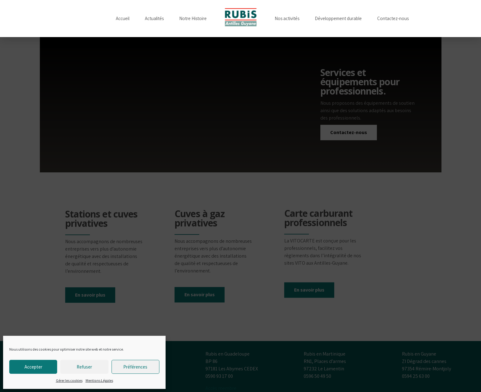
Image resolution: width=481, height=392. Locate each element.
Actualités (154, 18)
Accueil (122, 18)
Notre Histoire (193, 18)
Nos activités (287, 18)
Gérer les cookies (69, 380)
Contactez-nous (393, 18)
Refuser (84, 367)
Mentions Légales (99, 380)
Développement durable (338, 18)
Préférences (135, 367)
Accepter (33, 367)
